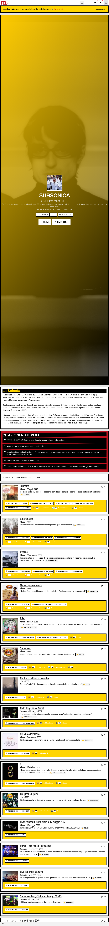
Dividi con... (61, 222)
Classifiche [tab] (35, 477)
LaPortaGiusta (30, 627)
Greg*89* (81, 525)
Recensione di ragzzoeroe (68, 538)
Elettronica (43, 214)
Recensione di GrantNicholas (21, 783)
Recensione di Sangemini (19, 571)
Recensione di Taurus (17, 504)
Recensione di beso (44, 571)
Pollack (69, 902)
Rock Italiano (65, 214)
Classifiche (61, 508)
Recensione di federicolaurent (53, 637)
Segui (45, 222)
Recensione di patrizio (18, 604)
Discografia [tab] (7, 477)
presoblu (94, 800)
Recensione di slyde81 (18, 861)
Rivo (88, 684)
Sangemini (52, 560)
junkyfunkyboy (30, 717)
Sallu (81, 654)
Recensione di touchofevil (70, 571)
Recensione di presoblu (18, 811)
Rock (54, 214)
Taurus (27, 495)
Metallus (88, 740)
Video (78, 508)
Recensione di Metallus (18, 753)
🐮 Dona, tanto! (57, 9)
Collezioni (42, 508)
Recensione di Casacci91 (19, 508)
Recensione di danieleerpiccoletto (50, 604)
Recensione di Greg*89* (18, 538)
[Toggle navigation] (82, 2)
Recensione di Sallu (17, 667)
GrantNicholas (59, 773)
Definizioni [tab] (21, 477)
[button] (89, 2)
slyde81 (45, 854)
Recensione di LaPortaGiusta (21, 637)
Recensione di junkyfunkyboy (21, 723)
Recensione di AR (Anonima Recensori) (75, 504)
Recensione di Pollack (42, 504)
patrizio (94, 591)
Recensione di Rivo (43, 538)
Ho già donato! (100, 9)
